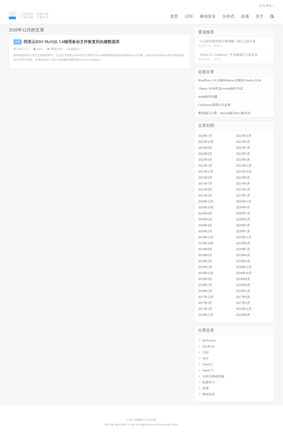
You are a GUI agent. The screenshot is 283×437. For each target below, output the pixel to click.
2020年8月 (205, 213)
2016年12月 (244, 309)
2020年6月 (205, 219)
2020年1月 (243, 231)
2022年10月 (206, 141)
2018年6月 (243, 285)
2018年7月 (205, 285)
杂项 (245, 16)
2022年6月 (205, 153)
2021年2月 (205, 195)
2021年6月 (243, 183)
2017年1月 (205, 309)
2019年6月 (205, 255)
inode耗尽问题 (207, 96)
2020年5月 (243, 219)
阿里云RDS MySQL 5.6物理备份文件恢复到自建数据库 (72, 42)
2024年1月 (205, 135)
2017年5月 (205, 303)
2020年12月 (206, 201)
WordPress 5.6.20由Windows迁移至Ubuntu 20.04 (229, 80)
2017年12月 (206, 297)
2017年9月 (243, 297)
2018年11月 (205, 273)
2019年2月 (243, 261)
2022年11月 (243, 135)
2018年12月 (244, 267)
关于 (260, 16)
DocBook (208, 346)
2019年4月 (243, 255)
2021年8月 (243, 177)
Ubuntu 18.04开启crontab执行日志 (220, 88)
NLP (205, 358)
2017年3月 (243, 303)
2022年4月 (205, 159)
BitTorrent (209, 340)
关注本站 (266, 5)
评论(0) (73, 48)
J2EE (189, 16)
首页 (174, 16)
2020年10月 (206, 207)
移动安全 (208, 16)
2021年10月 (244, 171)
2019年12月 (206, 237)
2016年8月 (243, 315)
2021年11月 (205, 171)
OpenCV (208, 370)
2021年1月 (243, 195)
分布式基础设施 (213, 376)
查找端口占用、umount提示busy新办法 (224, 113)
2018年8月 (243, 279)
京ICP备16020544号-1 (116, 424)
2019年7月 (243, 249)
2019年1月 (205, 267)
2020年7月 (243, 213)
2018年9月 (205, 279)
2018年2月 (205, 291)
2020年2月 (205, 231)
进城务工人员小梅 (12, 15)
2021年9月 (205, 177)
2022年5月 (243, 153)
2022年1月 (205, 165)
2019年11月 (243, 237)
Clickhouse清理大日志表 (214, 105)
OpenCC (208, 364)
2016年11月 (205, 315)
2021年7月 (205, 183)
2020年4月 (205, 225)
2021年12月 (244, 165)
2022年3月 (243, 159)
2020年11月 (243, 201)
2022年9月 (243, 141)
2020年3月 (243, 225)
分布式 (228, 16)
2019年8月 (205, 249)
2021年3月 (243, 189)
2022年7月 (243, 147)
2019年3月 (205, 261)
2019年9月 (243, 243)
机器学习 (209, 382)
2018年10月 (244, 273)
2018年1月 (243, 291)
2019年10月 (206, 243)
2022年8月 (205, 147)
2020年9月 (243, 207)
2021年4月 (205, 189)
